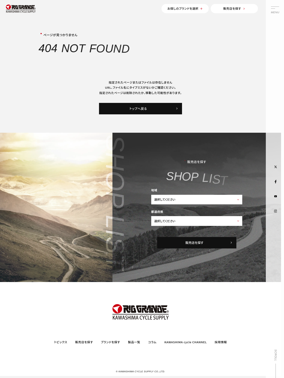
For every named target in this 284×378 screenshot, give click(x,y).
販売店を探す (234, 8)
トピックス (60, 342)
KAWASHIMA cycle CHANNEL (185, 342)
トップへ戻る (153, 108)
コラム (152, 342)
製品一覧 (134, 342)
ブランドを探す (110, 342)
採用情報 (221, 342)
